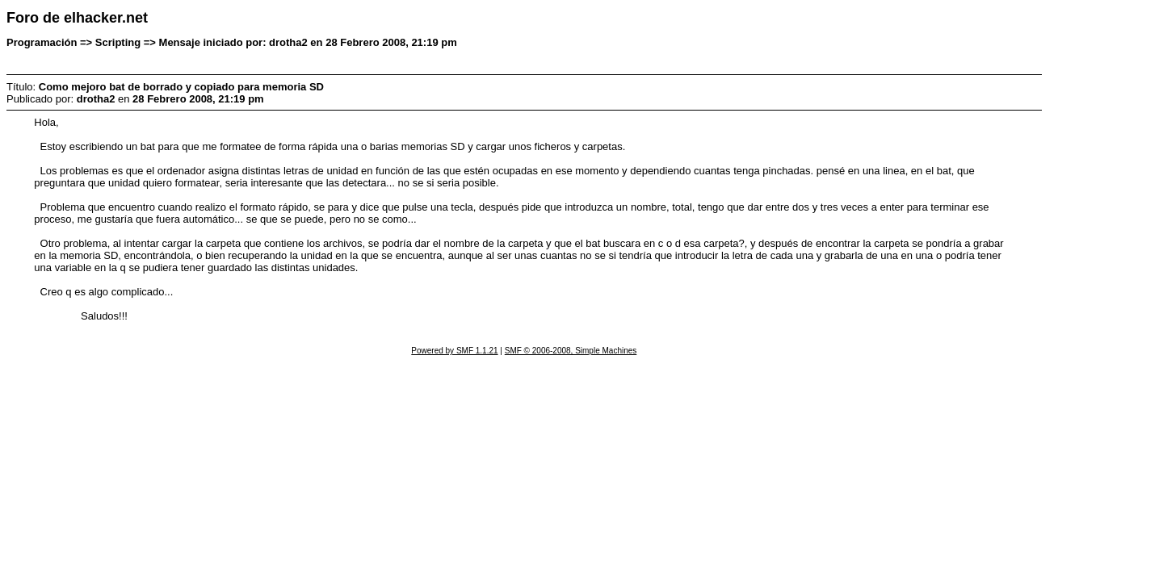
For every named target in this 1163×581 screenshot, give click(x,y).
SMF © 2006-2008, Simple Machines (571, 350)
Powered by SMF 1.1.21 (454, 350)
